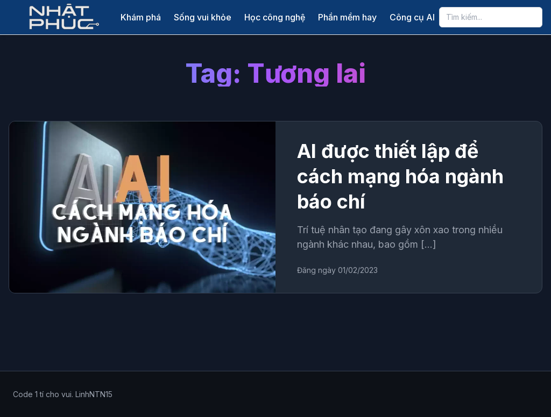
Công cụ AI (412, 17)
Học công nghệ (274, 17)
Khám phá (141, 17)
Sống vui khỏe (202, 17)
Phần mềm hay (347, 17)
